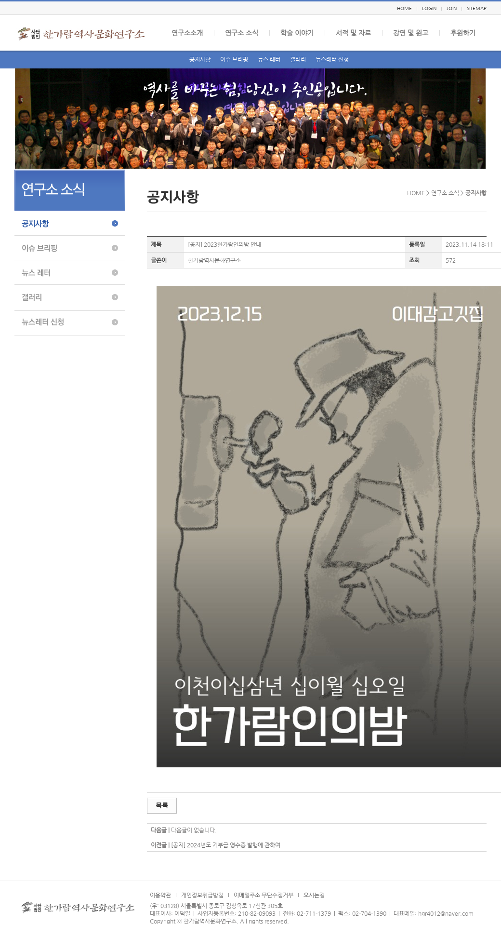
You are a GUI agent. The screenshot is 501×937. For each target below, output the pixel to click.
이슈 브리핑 (234, 59)
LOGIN (429, 8)
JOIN (452, 8)
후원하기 (462, 33)
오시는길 (314, 895)
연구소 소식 (241, 33)
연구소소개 (187, 33)
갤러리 (298, 59)
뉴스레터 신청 (332, 59)
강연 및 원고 (410, 33)
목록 (162, 805)
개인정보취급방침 (202, 895)
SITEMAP (477, 8)
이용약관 (160, 895)
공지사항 (200, 59)
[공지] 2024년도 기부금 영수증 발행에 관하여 (225, 845)
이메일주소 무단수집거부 (263, 895)
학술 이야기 (297, 33)
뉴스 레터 (269, 59)
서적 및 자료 (353, 33)
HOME (404, 8)
